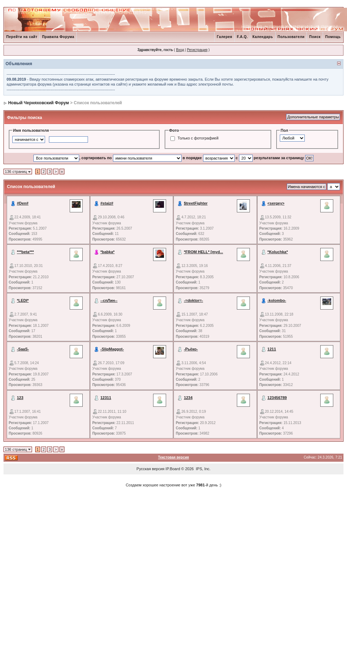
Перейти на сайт (22, 37)
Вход (180, 50)
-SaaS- (23, 349)
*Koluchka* (277, 252)
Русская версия (150, 469)
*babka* (107, 252)
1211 (271, 349)
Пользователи (291, 37)
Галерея (224, 37)
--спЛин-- (109, 300)
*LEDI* (23, 300)
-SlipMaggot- (112, 349)
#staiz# (106, 203)
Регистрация (197, 50)
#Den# (23, 203)
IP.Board (172, 469)
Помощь (333, 37)
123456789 (277, 398)
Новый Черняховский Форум (38, 102)
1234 (188, 398)
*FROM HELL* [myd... (203, 252)
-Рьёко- (191, 349)
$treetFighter (196, 203)
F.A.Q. (242, 37)
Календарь (262, 37)
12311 (105, 398)
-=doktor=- (193, 300)
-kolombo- (276, 300)
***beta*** (25, 252)
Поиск (315, 37)
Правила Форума (58, 37)
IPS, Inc (203, 469)
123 (20, 398)
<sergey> (275, 203)
